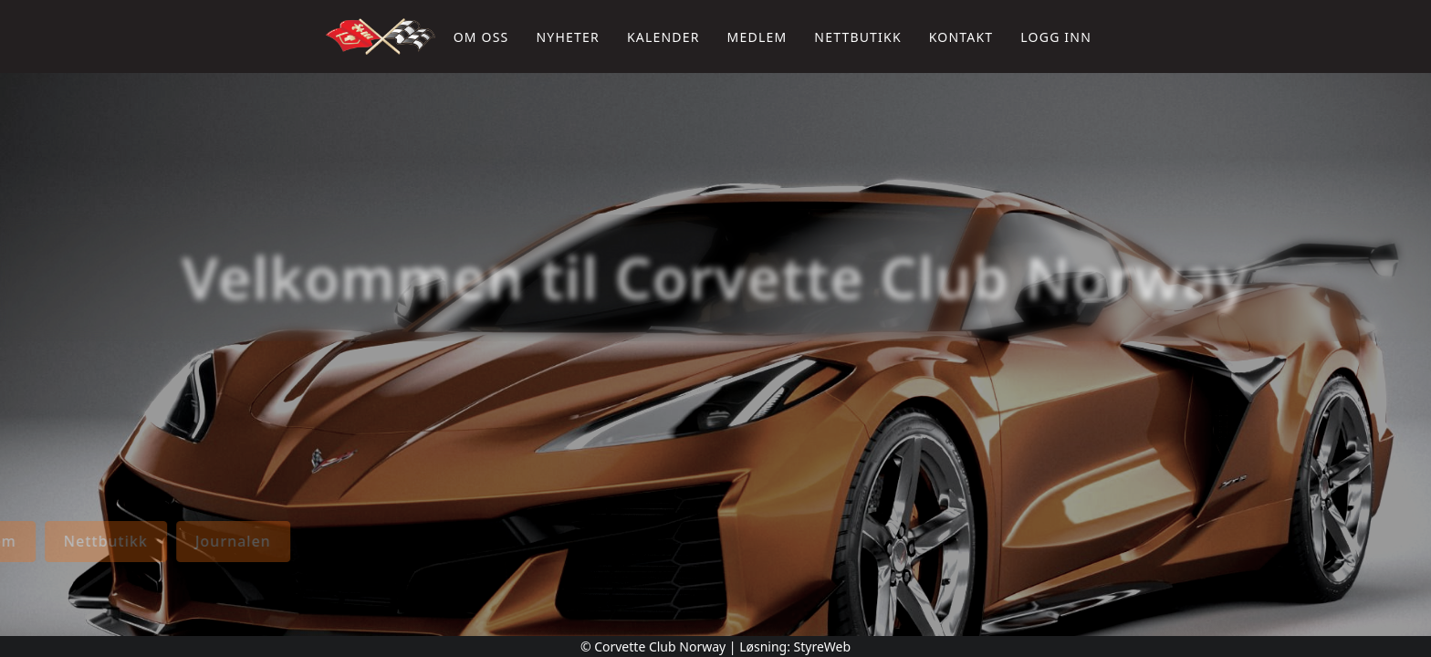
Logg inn (1056, 37)
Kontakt (961, 37)
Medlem (757, 37)
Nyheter (567, 37)
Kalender (663, 37)
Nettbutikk (857, 37)
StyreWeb (822, 646)
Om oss (481, 37)
